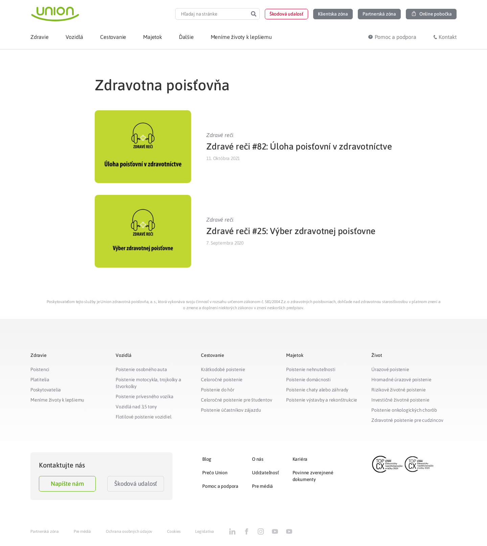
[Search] (253, 13)
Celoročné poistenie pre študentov (236, 400)
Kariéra (300, 459)
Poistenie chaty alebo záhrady (317, 389)
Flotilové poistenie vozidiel (143, 416)
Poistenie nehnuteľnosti (310, 369)
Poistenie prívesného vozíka (144, 396)
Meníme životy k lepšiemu (57, 400)
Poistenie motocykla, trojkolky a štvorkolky (148, 383)
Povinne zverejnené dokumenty (313, 476)
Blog (206, 459)
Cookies (174, 531)
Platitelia (39, 379)
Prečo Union (215, 472)
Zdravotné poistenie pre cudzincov (407, 420)
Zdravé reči (219, 135)
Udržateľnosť (265, 472)
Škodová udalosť (135, 483)
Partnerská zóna (44, 531)
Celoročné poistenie (221, 379)
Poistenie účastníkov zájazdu (231, 410)
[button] (286, 14)
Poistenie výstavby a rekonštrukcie (321, 400)
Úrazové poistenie (390, 369)
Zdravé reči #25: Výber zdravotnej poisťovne (290, 231)
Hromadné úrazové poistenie (401, 379)
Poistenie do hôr (217, 389)
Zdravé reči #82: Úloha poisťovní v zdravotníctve (299, 146)
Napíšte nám (67, 483)
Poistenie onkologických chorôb (404, 410)
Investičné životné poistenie (400, 400)
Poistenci (39, 369)
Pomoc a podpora (220, 486)
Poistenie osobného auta (141, 369)
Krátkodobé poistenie (223, 369)
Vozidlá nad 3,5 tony (136, 406)
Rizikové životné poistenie (398, 389)
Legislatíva (204, 531)
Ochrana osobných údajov (129, 531)
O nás (257, 459)
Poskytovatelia (45, 389)
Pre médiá (262, 486)
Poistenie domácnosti (308, 379)
